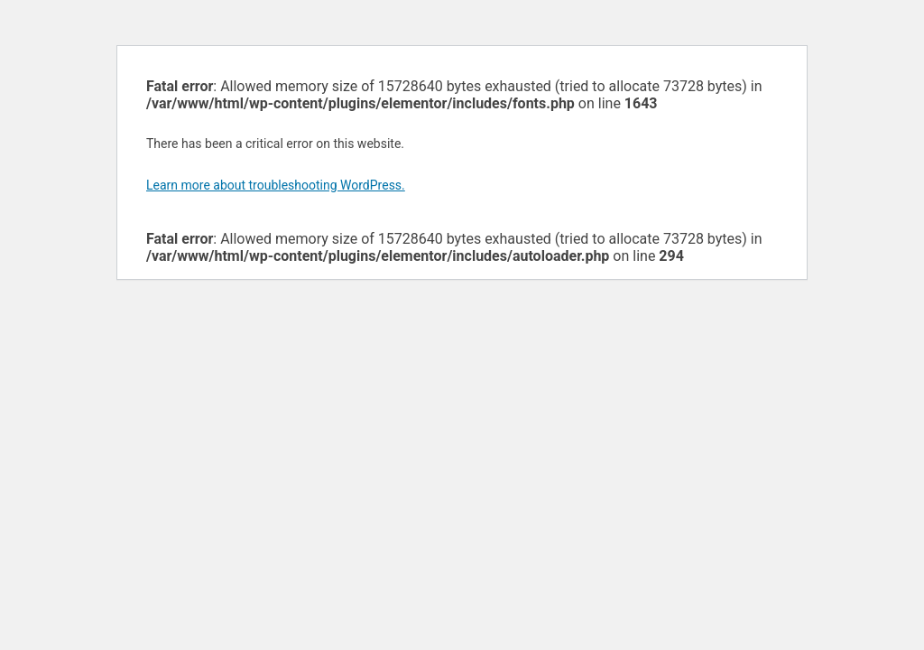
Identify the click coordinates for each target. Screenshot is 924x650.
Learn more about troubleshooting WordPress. (275, 185)
